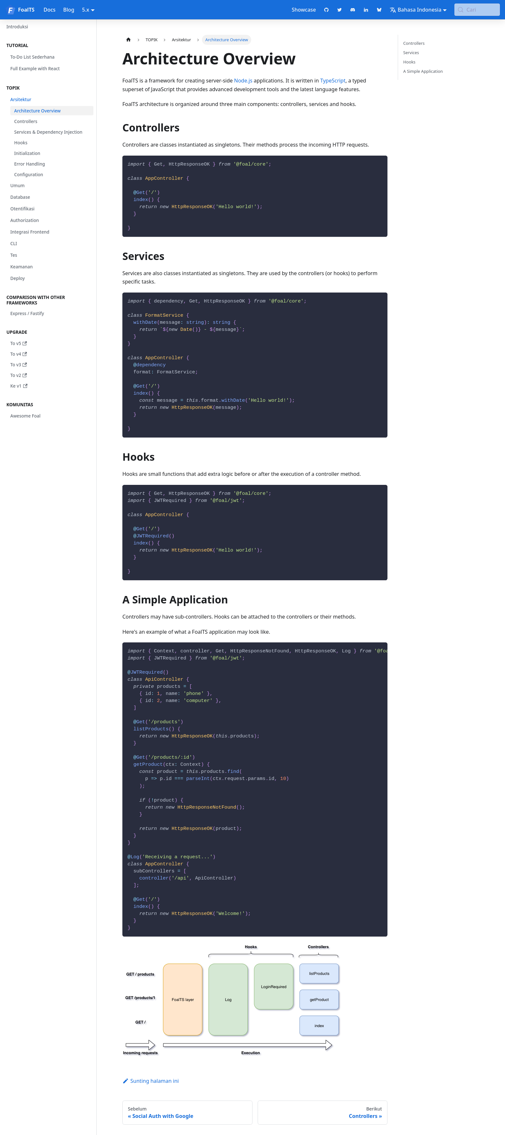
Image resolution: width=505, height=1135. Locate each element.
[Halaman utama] (128, 40)
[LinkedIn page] (366, 9)
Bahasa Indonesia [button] (416, 9)
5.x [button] (85, 9)
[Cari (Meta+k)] (477, 10)
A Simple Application (423, 71)
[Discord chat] (352, 9)
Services (411, 52)
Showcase (304, 9)
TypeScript (332, 80)
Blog (68, 9)
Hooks (409, 62)
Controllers (413, 43)
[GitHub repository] (326, 9)
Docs (49, 9)
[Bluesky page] (379, 9)
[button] (48, 45)
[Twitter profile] (339, 9)
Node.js (243, 80)
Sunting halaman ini (150, 1080)
